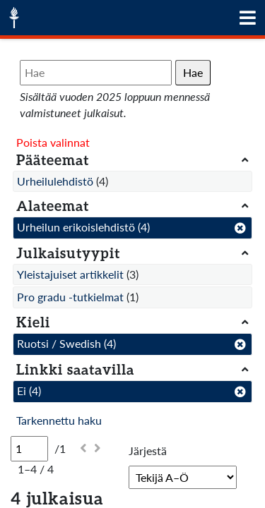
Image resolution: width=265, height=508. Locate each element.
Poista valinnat (53, 142)
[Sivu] (29, 448)
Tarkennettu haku (59, 420)
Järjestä (148, 450)
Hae (193, 72)
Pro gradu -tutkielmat (70, 296)
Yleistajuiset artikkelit (70, 274)
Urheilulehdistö (55, 181)
